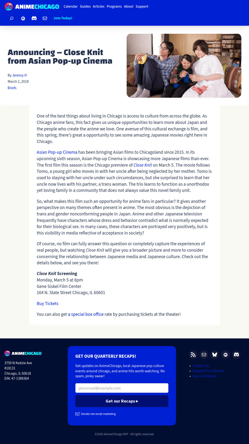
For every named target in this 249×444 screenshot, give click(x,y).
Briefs (12, 88)
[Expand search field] (11, 18)
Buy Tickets (47, 303)
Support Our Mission (208, 370)
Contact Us (200, 365)
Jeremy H (19, 75)
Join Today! (62, 18)
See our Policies (204, 376)
